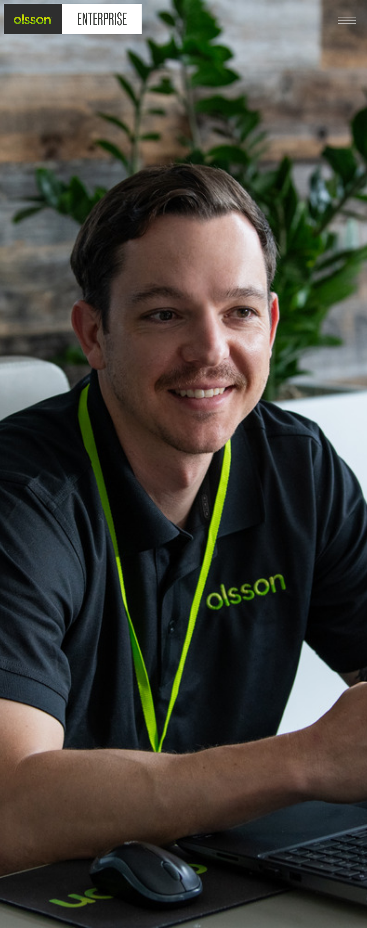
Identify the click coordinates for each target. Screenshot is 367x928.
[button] (352, 14)
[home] (33, 19)
